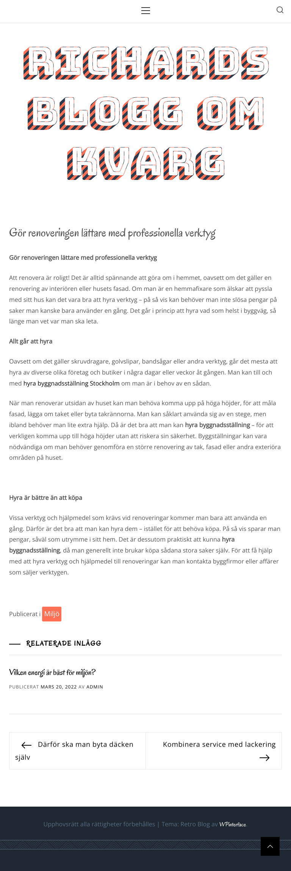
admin (94, 687)
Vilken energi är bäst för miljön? (52, 672)
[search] (280, 11)
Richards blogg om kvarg (145, 111)
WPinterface (232, 825)
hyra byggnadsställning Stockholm (71, 383)
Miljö (51, 613)
